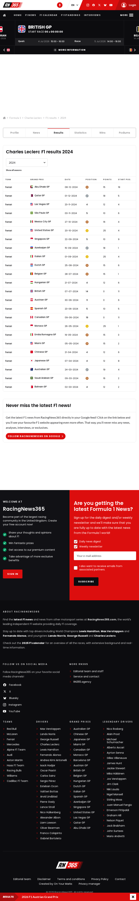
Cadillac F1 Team (17, 781)
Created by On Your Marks (55, 884)
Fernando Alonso (14, 636)
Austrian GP (80, 765)
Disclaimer (44, 879)
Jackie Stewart (116, 768)
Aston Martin (15, 760)
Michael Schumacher (115, 741)
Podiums (124, 133)
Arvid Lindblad (48, 796)
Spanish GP (80, 796)
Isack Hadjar (47, 765)
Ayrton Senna (115, 752)
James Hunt (114, 763)
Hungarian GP (81, 781)
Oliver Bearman (50, 827)
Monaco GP (80, 755)
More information (69, 50)
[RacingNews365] (69, 866)
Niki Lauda (113, 789)
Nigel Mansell (115, 794)
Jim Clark (112, 784)
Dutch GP (79, 786)
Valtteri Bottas (49, 791)
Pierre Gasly (47, 801)
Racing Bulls (14, 770)
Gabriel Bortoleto (50, 838)
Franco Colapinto (51, 833)
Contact (120, 879)
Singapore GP (81, 807)
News (36, 133)
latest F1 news (23, 619)
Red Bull (11, 728)
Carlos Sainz (47, 775)
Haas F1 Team (15, 765)
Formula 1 (15, 117)
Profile (14, 133)
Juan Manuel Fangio (119, 805)
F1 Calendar (48, 15)
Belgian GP (80, 775)
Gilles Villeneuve (117, 758)
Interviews (92, 15)
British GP (79, 770)
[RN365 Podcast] (60, 5)
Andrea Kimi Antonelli (53, 760)
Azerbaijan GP (82, 801)
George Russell (77, 636)
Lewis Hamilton (89, 631)
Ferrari (8, 187)
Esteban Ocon (49, 786)
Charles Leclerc (33, 117)
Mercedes (13, 744)
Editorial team (22, 879)
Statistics (80, 133)
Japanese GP (81, 739)
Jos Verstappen (116, 778)
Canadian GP (81, 749)
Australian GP (81, 728)
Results (58, 133)
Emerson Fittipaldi (118, 810)
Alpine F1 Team (16, 749)
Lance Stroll (47, 807)
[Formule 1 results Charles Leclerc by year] (27, 162)
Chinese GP (80, 734)
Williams (12, 775)
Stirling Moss (114, 799)
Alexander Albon (50, 817)
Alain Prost (113, 734)
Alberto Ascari (115, 747)
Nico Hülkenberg (50, 812)
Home (18, 15)
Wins (102, 133)
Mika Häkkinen (115, 773)
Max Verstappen (112, 631)
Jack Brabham (116, 825)
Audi (9, 755)
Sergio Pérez (48, 781)
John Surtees (115, 831)
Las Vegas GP (81, 817)
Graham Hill (114, 815)
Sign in (12, 574)
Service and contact (86, 676)
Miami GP (79, 744)
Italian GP (79, 791)
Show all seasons (14, 170)
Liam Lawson (48, 822)
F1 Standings (70, 15)
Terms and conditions (71, 879)
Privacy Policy (99, 879)
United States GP (84, 812)
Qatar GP (79, 822)
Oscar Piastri (48, 770)
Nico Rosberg (115, 728)
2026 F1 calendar (33, 643)
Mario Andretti (116, 836)
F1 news (30, 15)
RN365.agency (82, 681)
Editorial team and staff (88, 671)
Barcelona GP (81, 760)
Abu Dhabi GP (81, 827)
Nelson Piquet (115, 820)
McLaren (12, 734)
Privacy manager (89, 884)
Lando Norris (57, 636)
